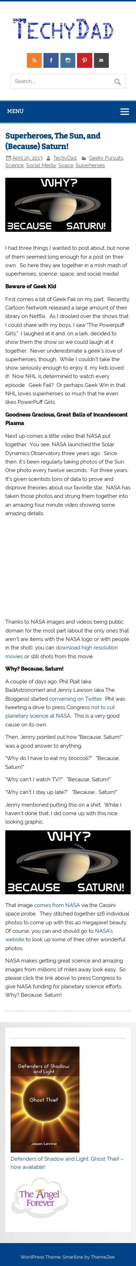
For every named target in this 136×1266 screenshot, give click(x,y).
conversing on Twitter (75, 699)
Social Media (41, 165)
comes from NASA (57, 905)
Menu (15, 111)
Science (14, 165)
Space (65, 165)
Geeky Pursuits (106, 158)
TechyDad (65, 158)
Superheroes (90, 165)
